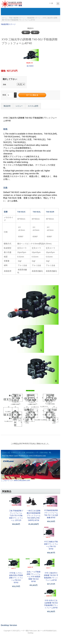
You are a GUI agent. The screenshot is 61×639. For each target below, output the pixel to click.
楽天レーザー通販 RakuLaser (26, 630)
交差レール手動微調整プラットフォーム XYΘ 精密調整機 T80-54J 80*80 (33, 576)
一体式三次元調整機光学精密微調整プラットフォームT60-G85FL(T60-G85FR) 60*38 (33, 515)
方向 (4, 84)
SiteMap (30, 633)
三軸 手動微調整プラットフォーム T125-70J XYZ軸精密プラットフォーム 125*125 (16, 515)
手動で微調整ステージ (17, 18)
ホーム (4, 18)
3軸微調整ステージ (33, 18)
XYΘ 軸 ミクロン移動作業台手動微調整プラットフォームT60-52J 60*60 (16, 578)
